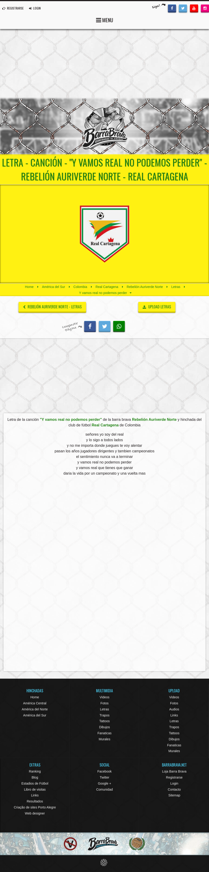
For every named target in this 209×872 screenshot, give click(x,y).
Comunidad (104, 789)
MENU (104, 19)
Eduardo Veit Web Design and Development (104, 862)
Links (174, 715)
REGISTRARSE (13, 8)
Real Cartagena (107, 287)
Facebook (104, 771)
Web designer (35, 813)
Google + (104, 783)
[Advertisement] (104, 63)
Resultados (35, 801)
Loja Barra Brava (174, 771)
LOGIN (35, 8)
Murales (104, 739)
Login (174, 783)
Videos (104, 697)
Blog (35, 777)
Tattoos (104, 721)
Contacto (174, 789)
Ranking (35, 771)
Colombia (80, 287)
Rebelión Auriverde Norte (145, 287)
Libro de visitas (34, 789)
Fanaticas (104, 733)
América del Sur (53, 287)
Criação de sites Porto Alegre (35, 807)
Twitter (104, 777)
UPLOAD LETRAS (157, 307)
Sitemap (174, 795)
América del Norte (35, 709)
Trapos (104, 715)
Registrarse (174, 777)
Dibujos (104, 727)
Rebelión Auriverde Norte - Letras (52, 307)
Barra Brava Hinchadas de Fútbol (104, 126)
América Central (34, 703)
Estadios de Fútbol (34, 783)
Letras (175, 287)
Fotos (104, 703)
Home (29, 287)
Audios (174, 709)
